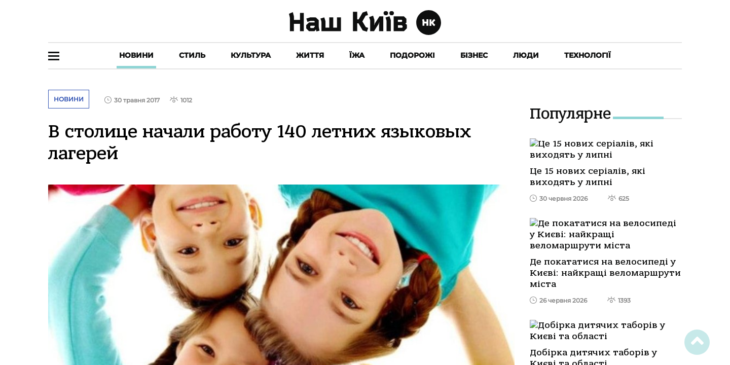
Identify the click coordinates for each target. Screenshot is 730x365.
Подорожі (412, 55)
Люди (526, 55)
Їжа (356, 55)
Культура (251, 55)
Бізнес (474, 55)
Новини (136, 55)
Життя (310, 55)
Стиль (192, 55)
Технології (587, 55)
